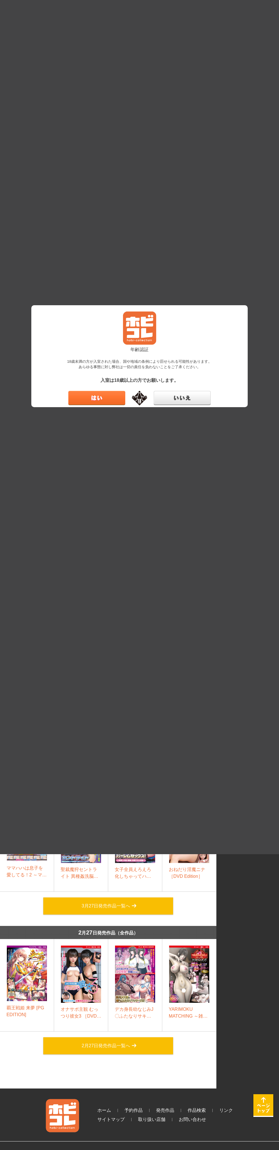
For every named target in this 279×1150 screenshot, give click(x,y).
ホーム (104, 1110)
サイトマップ (111, 1119)
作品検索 (197, 1110)
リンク (226, 1110)
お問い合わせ (192, 1119)
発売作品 (165, 1110)
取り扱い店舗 (151, 1119)
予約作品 (133, 1110)
